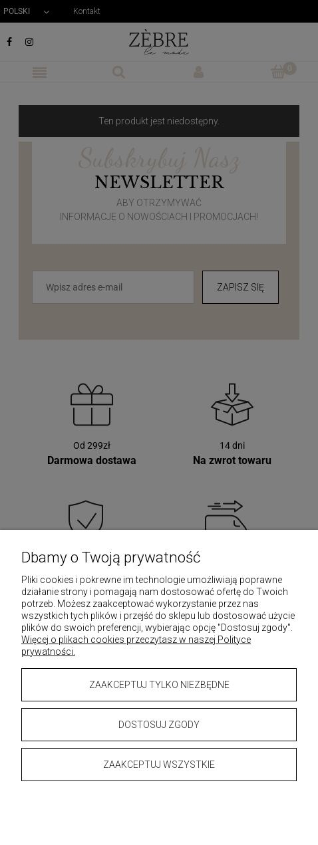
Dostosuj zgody (159, 724)
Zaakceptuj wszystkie (159, 764)
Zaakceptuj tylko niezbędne (159, 684)
